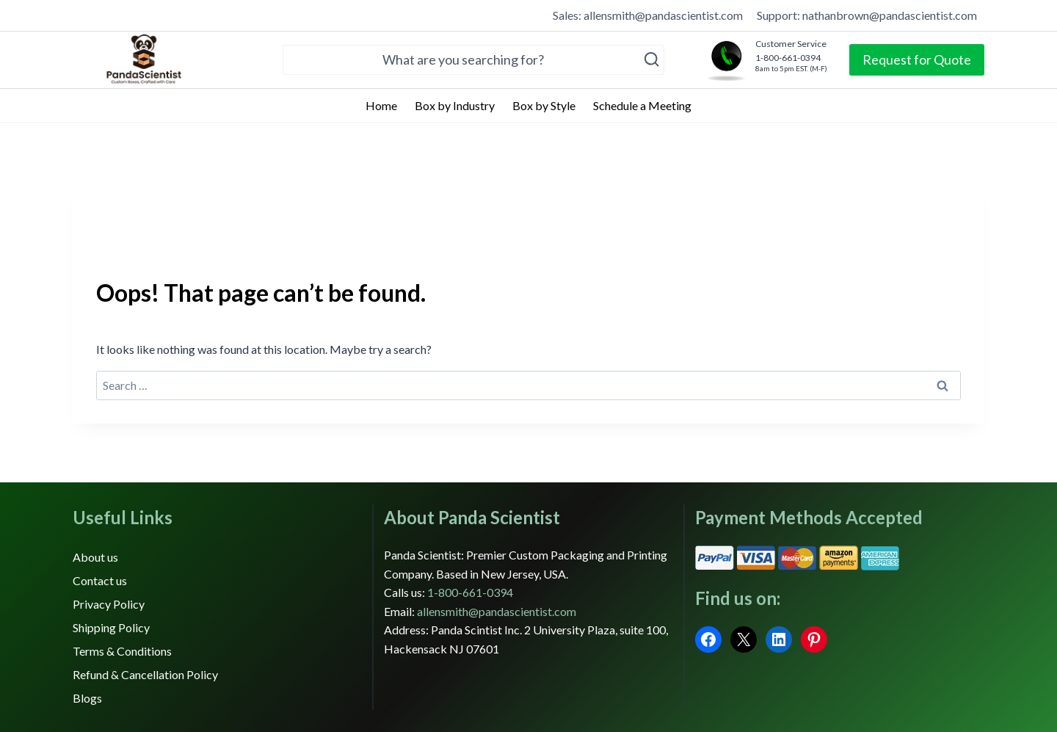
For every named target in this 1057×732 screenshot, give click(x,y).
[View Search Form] (473, 60)
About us (95, 557)
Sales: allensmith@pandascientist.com (648, 15)
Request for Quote (916, 59)
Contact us (100, 580)
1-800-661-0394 (470, 592)
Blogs (87, 698)
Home (381, 105)
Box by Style (543, 105)
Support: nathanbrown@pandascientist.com (867, 15)
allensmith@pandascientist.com (496, 611)
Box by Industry (455, 105)
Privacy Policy (109, 604)
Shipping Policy (111, 627)
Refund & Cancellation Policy (145, 674)
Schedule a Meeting (642, 105)
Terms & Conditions (122, 651)
